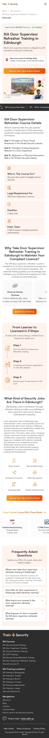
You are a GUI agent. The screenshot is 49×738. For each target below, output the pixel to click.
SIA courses (15, 11)
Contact (6, 706)
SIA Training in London (12, 682)
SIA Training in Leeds (11, 688)
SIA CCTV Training (10, 654)
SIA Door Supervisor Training (15, 648)
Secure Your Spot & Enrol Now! (24, 71)
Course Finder (9, 709)
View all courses (11, 664)
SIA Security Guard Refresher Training (18, 657)
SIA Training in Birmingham (14, 672)
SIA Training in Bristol (11, 679)
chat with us (27, 718)
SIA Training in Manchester (14, 685)
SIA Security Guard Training (14, 645)
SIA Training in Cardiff (12, 675)
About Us (6, 700)
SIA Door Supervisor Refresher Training (18, 14)
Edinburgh (6, 18)
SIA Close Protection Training (15, 651)
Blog (5, 703)
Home (4, 11)
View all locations (11, 691)
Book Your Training (24, 311)
